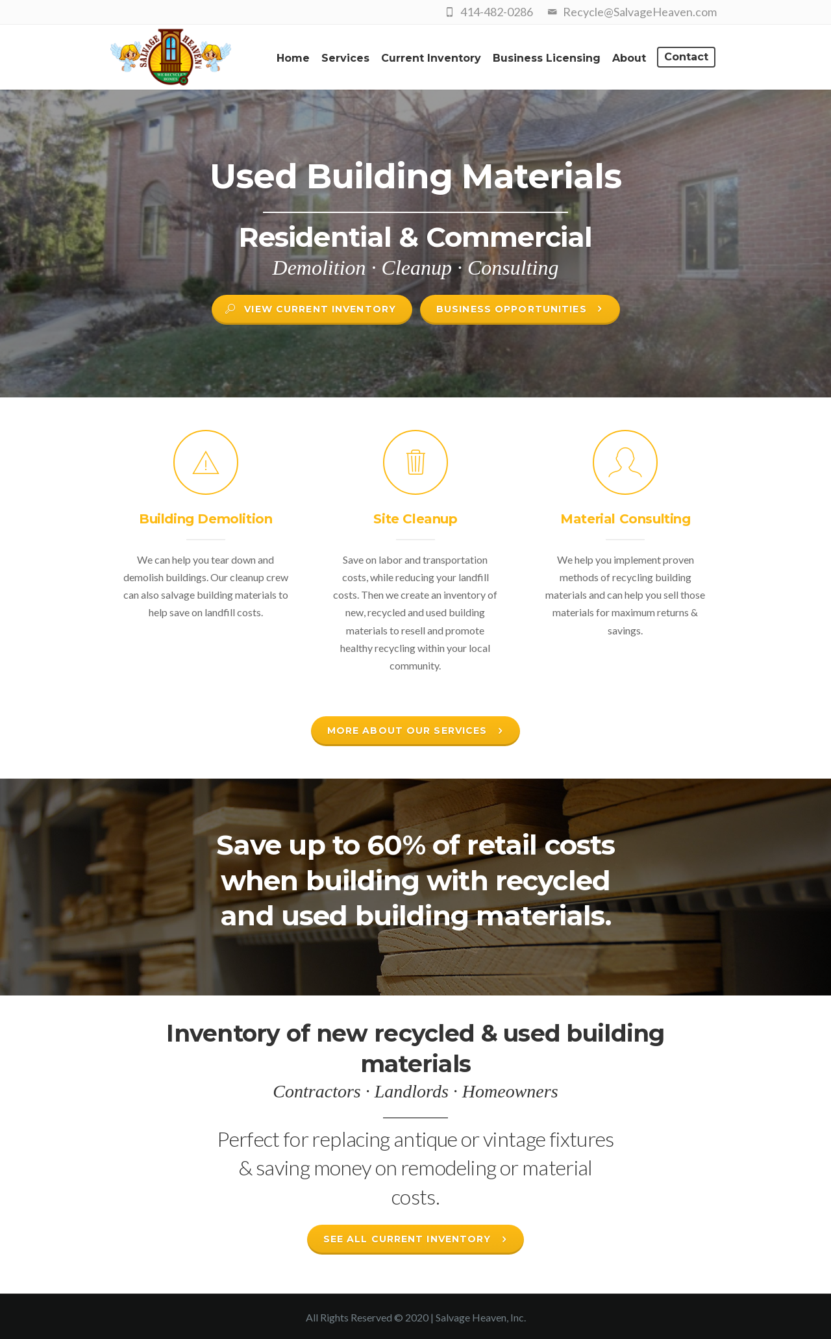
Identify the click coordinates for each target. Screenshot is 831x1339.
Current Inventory (431, 58)
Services (345, 58)
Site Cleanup (415, 519)
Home (293, 58)
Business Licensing (547, 58)
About (629, 58)
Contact (686, 57)
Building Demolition (205, 519)
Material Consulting (625, 519)
